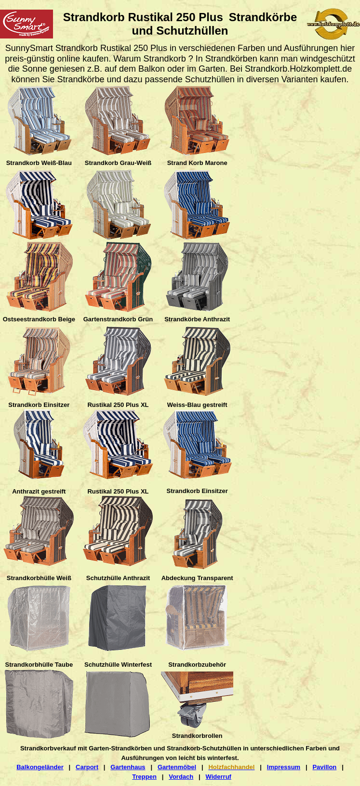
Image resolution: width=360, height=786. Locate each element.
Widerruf (218, 776)
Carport (87, 767)
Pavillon (324, 767)
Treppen (144, 776)
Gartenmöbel (177, 767)
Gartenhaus (127, 767)
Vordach (181, 776)
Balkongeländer (40, 767)
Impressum (283, 767)
